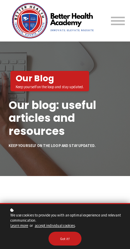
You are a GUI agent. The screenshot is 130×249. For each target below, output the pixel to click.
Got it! (65, 238)
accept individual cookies (55, 225)
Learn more (19, 225)
